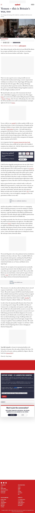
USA (18, 494)
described (27, 298)
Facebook (1, 482)
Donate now (21, 159)
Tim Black (2, 506)
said (27, 191)
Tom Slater (2, 501)
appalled (14, 123)
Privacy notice (3, 491)
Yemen (13, 103)
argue (7, 275)
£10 (24, 153)
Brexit (19, 489)
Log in (32, 4)
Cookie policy (3, 492)
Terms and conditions (4, 489)
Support (4, 396)
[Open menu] (1, 5)
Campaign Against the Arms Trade (21, 142)
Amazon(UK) (9, 353)
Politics (14, 42)
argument (31, 168)
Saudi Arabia (10, 129)
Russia (2, 97)
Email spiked (20, 505)
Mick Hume (2, 505)
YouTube (6, 482)
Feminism (19, 491)
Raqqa (8, 99)
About (2, 487)
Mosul (3, 99)
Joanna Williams (3, 502)
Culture (19, 488)
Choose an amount (26, 156)
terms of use (20, 510)
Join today (12, 414)
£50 (31, 153)
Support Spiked (3, 488)
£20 (27, 153)
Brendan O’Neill (3, 499)
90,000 (9, 223)
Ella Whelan (3, 503)
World (19, 42)
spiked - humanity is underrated (17, 5)
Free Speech (20, 492)
